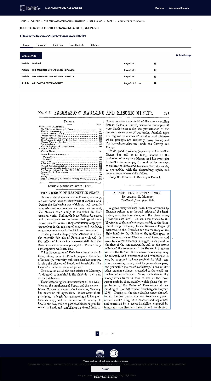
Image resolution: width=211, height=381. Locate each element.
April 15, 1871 (96, 21)
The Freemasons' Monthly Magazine (64, 21)
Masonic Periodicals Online (63, 8)
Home (23, 21)
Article (25, 63)
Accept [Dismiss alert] (105, 369)
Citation (95, 45)
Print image (183, 55)
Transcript (41, 45)
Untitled (36, 63)
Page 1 (110, 21)
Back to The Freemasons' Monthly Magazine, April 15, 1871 (53, 35)
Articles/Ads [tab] (29, 55)
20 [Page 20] (113, 333)
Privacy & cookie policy (105, 377)
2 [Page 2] (102, 333)
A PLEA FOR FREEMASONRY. (47, 83)
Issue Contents (77, 45)
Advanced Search (179, 8)
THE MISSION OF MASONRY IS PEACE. (53, 69)
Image (26, 45)
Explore (159, 8)
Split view (58, 45)
